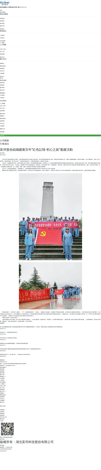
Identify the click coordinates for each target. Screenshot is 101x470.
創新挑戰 (2, 68)
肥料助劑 (2, 18)
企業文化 (2, 71)
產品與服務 (3, 12)
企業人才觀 (3, 49)
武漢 (11, 447)
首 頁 (1, 78)
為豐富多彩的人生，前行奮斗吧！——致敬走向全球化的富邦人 (15, 354)
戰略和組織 (3, 66)
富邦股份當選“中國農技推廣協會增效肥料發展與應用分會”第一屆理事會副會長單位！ (21, 349)
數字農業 (2, 23)
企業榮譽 (2, 73)
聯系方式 (2, 76)
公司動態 (2, 35)
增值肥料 (2, 21)
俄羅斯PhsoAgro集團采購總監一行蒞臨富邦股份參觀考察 (14, 343)
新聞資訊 (2, 29)
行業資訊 (2, 37)
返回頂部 (2, 439)
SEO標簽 (2, 445)
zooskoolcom (3, 451)
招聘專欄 (2, 54)
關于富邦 (2, 57)
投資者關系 (3, 41)
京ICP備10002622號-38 (6, 449)
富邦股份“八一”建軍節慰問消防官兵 (8, 332)
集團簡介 (2, 63)
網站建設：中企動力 (5, 447)
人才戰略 (2, 42)
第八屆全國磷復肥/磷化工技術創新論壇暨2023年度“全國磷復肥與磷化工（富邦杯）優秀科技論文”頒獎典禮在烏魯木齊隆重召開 (31, 326)
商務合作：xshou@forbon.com (7, 365)
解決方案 (2, 26)
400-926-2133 (22, 7)
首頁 (1, 10)
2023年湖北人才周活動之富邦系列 (8, 338)
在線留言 (2, 411)
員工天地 (2, 51)
